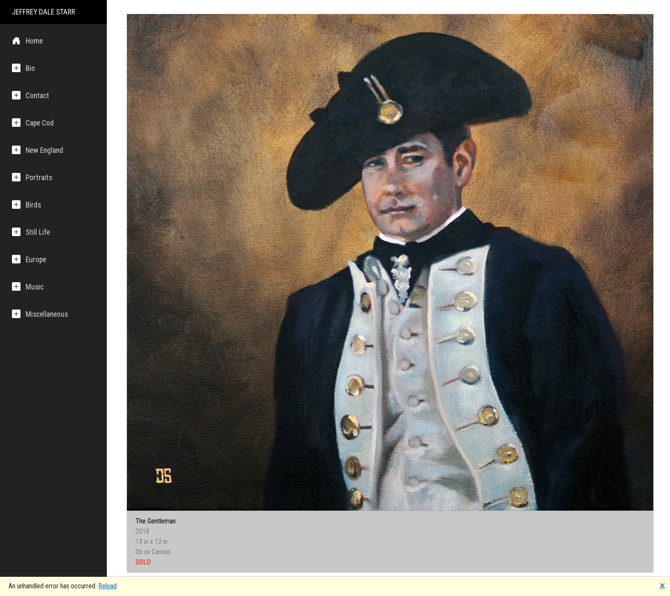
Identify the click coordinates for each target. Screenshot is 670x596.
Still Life (31, 232)
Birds (26, 204)
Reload (107, 586)
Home (27, 40)
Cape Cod (33, 122)
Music (28, 286)
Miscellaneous (40, 314)
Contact (30, 95)
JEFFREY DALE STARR (43, 12)
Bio (23, 68)
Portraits (32, 177)
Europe (29, 259)
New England (37, 150)
